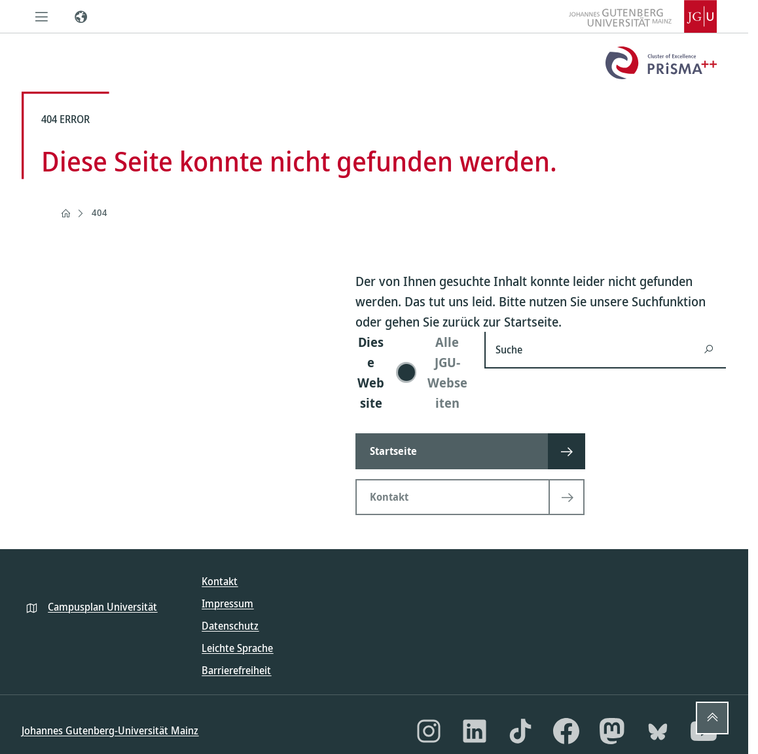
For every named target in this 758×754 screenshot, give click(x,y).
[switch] (412, 372)
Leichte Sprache (237, 648)
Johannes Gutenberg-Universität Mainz (110, 730)
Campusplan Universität (102, 607)
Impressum (227, 603)
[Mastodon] (612, 731)
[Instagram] (429, 731)
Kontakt (220, 581)
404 (99, 212)
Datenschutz (230, 626)
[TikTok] (520, 731)
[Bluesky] (658, 731)
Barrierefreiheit (236, 670)
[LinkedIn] (474, 731)
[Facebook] (566, 731)
